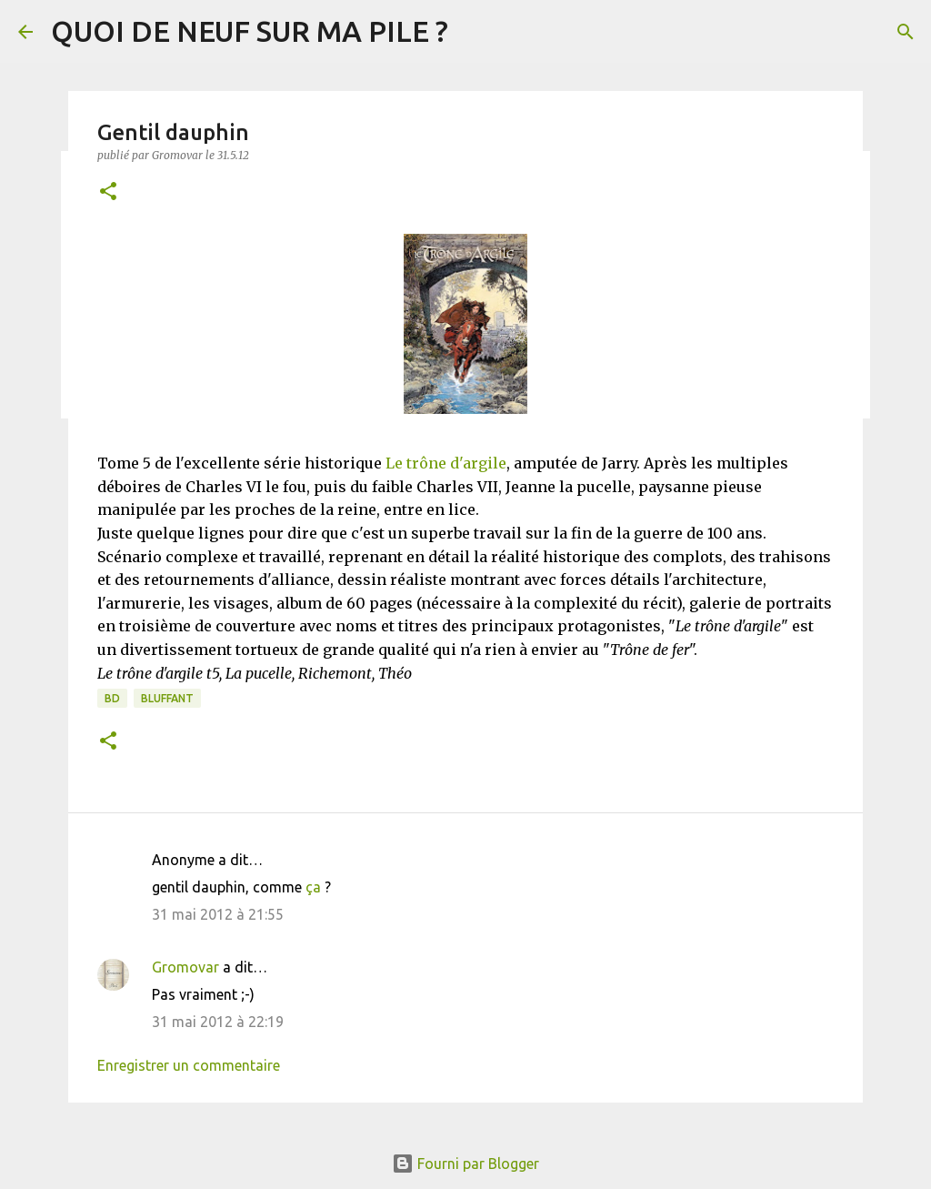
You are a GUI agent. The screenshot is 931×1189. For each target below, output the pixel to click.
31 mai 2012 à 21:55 (218, 914)
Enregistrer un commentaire (188, 1065)
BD (112, 698)
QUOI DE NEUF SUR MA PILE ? (249, 31)
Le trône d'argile (445, 463)
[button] (108, 192)
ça (313, 887)
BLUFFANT (167, 698)
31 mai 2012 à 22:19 (218, 1021)
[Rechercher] (905, 32)
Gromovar (185, 967)
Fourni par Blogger (465, 1163)
